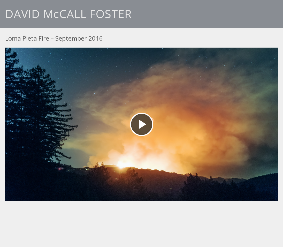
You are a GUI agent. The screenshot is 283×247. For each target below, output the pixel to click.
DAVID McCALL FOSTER (68, 13)
